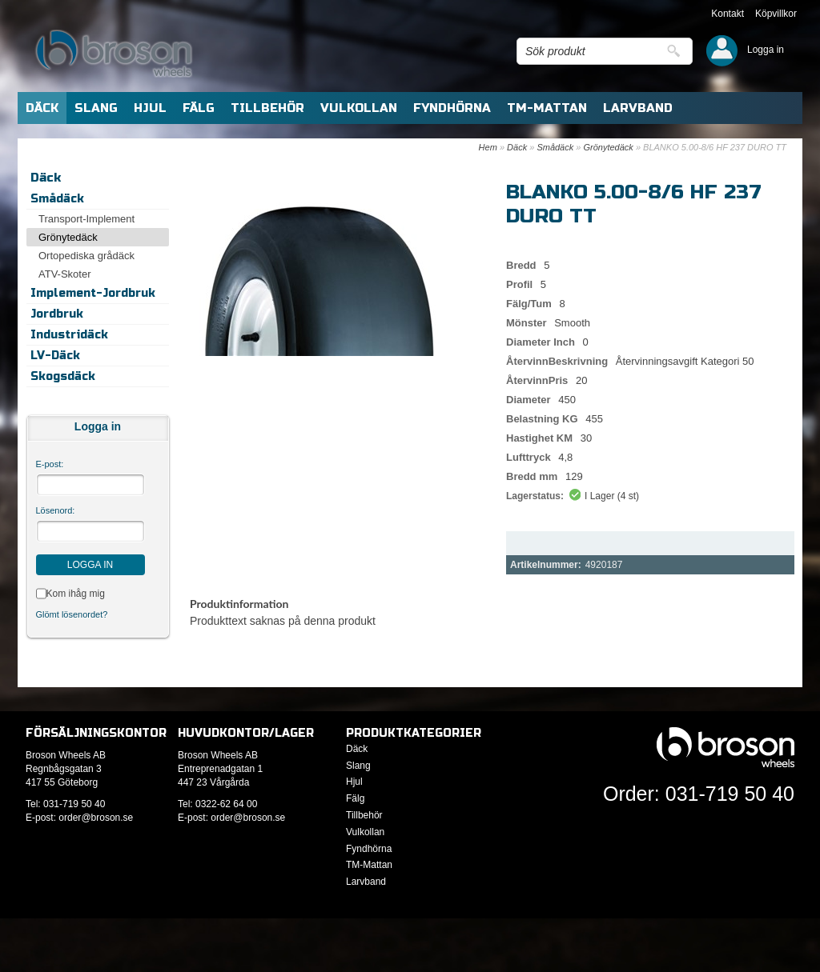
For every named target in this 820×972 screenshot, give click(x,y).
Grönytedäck (608, 147)
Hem (488, 147)
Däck (517, 147)
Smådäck (555, 147)
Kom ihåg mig (75, 593)
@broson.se (107, 817)
